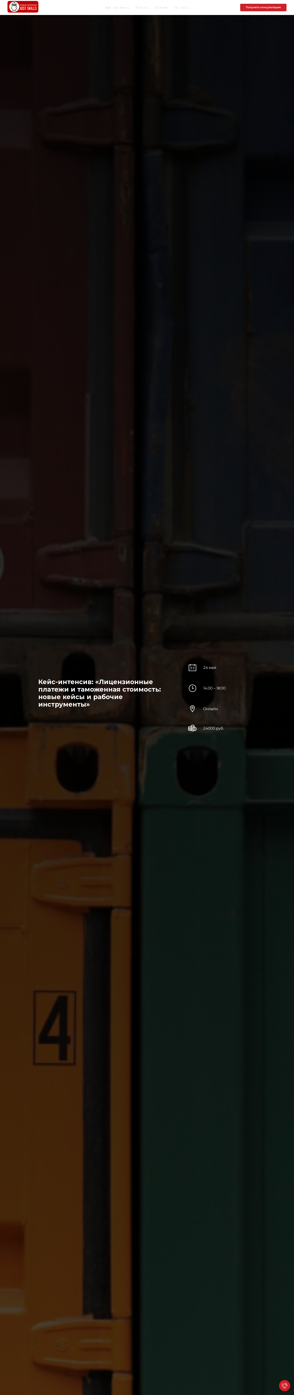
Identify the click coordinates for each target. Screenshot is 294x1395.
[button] (263, 7)
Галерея (161, 7)
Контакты (182, 7)
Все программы (117, 7)
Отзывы (142, 7)
